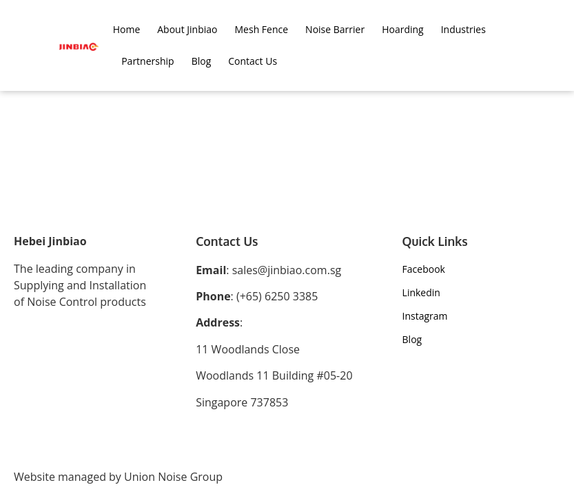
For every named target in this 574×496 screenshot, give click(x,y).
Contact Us (252, 61)
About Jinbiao (187, 29)
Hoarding (403, 29)
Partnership (147, 61)
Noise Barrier (335, 29)
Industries (463, 29)
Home (127, 29)
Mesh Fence (262, 29)
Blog (202, 61)
